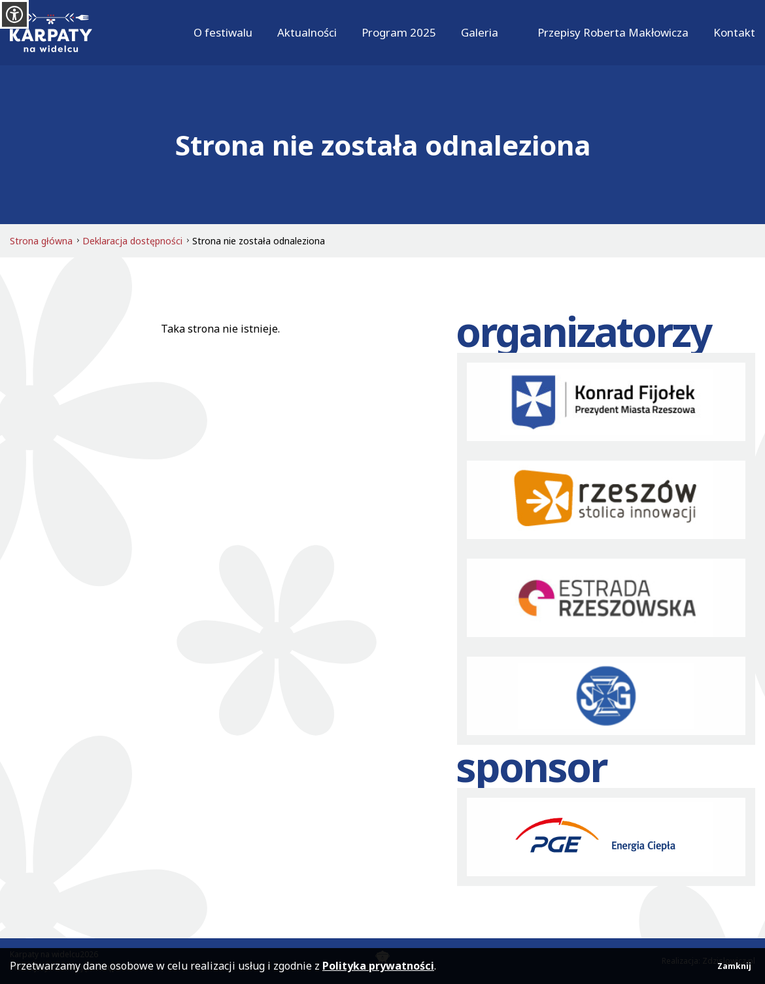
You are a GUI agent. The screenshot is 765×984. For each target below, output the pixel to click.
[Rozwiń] (505, 32)
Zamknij (734, 966)
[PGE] (606, 837)
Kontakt (734, 32)
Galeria (479, 32)
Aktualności (307, 32)
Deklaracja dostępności (132, 241)
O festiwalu (223, 32)
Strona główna (41, 241)
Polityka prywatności (378, 966)
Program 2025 (399, 32)
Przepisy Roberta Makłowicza (612, 32)
